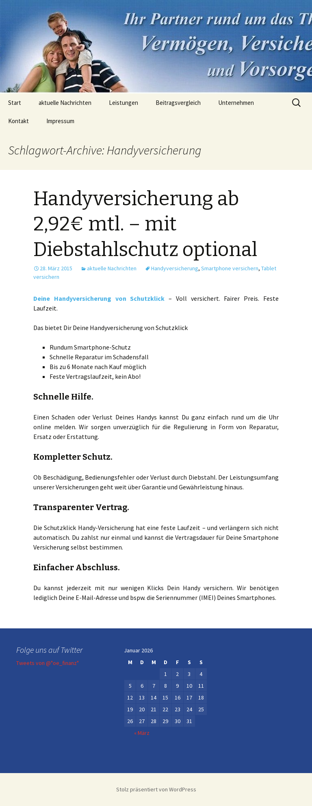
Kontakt (18, 121)
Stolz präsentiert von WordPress (156, 789)
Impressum (60, 121)
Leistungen (123, 102)
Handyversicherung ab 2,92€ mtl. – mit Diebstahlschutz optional (145, 224)
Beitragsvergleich (178, 102)
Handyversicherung (174, 268)
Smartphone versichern (229, 268)
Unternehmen (236, 102)
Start (14, 102)
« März (142, 732)
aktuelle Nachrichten (65, 102)
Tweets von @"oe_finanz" (47, 663)
